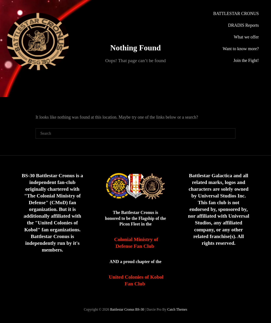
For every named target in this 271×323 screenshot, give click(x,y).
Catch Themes (177, 309)
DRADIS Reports (243, 25)
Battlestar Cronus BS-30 (127, 309)
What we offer (246, 37)
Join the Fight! (246, 60)
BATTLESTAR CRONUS (236, 13)
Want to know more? (241, 48)
